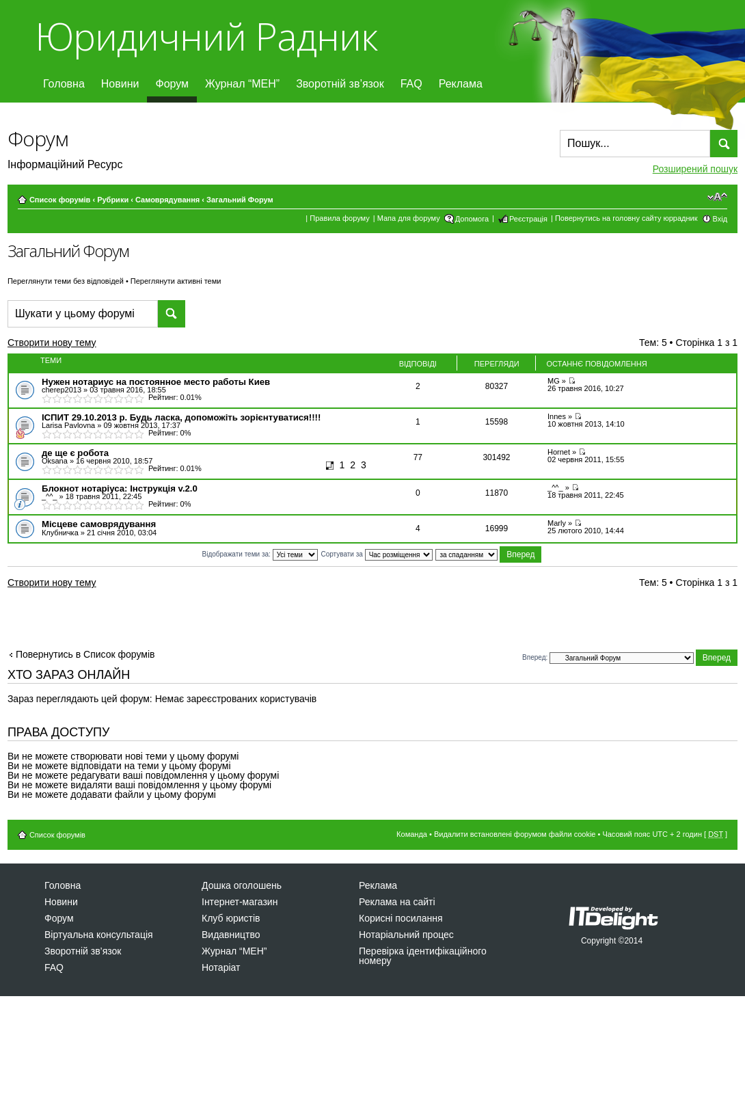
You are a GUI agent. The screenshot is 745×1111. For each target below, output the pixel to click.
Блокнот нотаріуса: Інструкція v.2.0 (120, 488)
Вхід (720, 219)
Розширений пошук (695, 169)
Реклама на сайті (397, 901)
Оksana (55, 461)
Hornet (558, 452)
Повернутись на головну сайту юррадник (626, 218)
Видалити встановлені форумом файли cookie (515, 834)
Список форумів (59, 200)
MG (553, 381)
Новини (120, 84)
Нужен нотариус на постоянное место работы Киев (156, 382)
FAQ (411, 84)
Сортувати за (376, 554)
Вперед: (534, 657)
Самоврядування (167, 200)
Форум (172, 84)
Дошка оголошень (242, 885)
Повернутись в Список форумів (85, 654)
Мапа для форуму (408, 218)
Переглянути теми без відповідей (66, 281)
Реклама (461, 84)
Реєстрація (528, 219)
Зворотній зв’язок (340, 84)
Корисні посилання (400, 918)
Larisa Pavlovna (68, 425)
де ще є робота (75, 453)
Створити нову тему (64, 344)
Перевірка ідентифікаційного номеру (423, 956)
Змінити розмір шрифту (717, 197)
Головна (64, 84)
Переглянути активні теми (176, 281)
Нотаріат (221, 967)
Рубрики (112, 200)
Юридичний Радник (206, 36)
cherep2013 (61, 390)
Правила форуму (339, 218)
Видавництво (231, 934)
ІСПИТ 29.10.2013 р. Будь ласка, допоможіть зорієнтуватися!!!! (181, 417)
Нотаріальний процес (406, 934)
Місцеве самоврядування (99, 524)
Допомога (472, 219)
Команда (411, 834)
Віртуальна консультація (98, 934)
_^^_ (49, 496)
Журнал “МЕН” (242, 84)
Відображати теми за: (260, 554)
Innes (556, 416)
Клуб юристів (231, 918)
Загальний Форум (239, 200)
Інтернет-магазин (239, 901)
